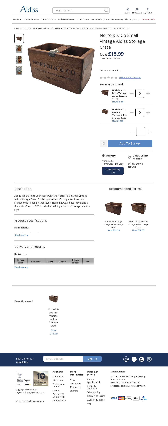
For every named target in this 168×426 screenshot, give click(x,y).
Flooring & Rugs (132, 19)
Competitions (59, 399)
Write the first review (130, 77)
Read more (21, 234)
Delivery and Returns (59, 384)
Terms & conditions (92, 386)
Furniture (17, 19)
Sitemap (74, 390)
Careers (57, 389)
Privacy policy (93, 391)
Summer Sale (148, 19)
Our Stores (58, 375)
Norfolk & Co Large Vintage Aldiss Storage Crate (119, 94)
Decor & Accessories (113, 19)
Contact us (75, 382)
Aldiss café (58, 379)
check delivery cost (112, 170)
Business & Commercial (59, 394)
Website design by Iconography (30, 400)
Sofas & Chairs (49, 19)
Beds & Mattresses (66, 19)
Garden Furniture (32, 19)
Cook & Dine (83, 19)
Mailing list (75, 386)
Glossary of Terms (96, 395)
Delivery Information (110, 70)
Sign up (92, 358)
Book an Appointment (93, 380)
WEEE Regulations (96, 399)
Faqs (89, 402)
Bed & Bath (97, 19)
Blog (72, 378)
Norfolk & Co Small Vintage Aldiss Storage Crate (53, 317)
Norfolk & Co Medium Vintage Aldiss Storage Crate (119, 113)
